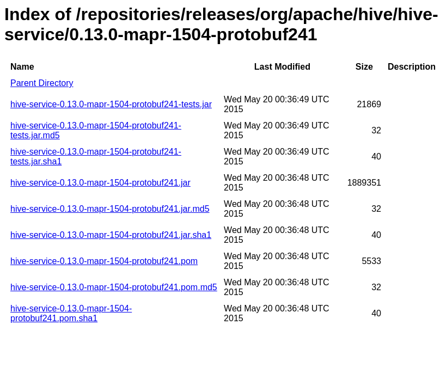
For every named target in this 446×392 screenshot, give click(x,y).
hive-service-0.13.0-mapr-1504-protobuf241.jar (100, 182)
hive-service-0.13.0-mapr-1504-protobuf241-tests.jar (111, 104)
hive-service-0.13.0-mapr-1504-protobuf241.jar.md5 (110, 208)
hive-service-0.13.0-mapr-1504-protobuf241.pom (104, 261)
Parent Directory (42, 83)
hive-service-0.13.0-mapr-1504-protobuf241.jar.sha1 (110, 235)
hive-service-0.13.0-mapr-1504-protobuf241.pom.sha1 (71, 313)
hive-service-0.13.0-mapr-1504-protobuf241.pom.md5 (113, 287)
